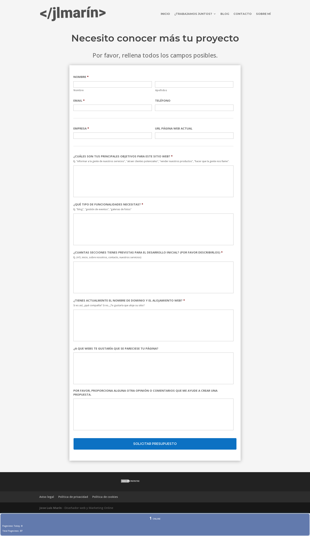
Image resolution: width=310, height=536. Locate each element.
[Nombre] (112, 84)
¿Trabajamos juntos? (193, 14)
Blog (224, 14)
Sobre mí (263, 14)
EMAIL (79, 100)
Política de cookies (105, 497)
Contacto (242, 14)
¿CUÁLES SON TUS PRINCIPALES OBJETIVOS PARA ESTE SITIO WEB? (123, 156)
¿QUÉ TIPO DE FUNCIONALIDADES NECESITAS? (108, 204)
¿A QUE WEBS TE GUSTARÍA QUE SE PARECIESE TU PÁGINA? (115, 348)
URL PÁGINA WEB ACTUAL (173, 128)
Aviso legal (46, 497)
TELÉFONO (162, 100)
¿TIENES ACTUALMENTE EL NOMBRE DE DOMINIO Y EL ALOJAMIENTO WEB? (129, 300)
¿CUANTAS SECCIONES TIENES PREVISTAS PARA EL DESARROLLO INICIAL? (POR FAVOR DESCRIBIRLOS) (148, 252)
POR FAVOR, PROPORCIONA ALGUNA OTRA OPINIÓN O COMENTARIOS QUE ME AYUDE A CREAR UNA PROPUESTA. (145, 392)
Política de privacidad (73, 497)
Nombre (79, 90)
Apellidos (161, 90)
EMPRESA (81, 128)
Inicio (165, 14)
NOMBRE (81, 77)
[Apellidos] (194, 84)
